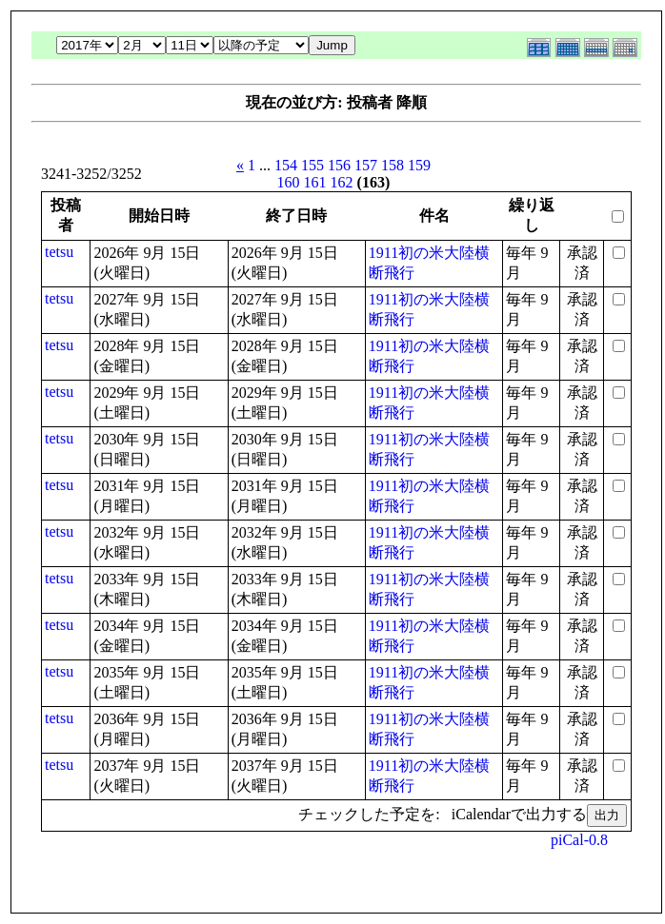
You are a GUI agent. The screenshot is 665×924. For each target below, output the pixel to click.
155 (312, 165)
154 (285, 165)
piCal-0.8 (579, 840)
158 (392, 165)
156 (339, 165)
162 (342, 182)
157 (365, 165)
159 (419, 165)
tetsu (59, 252)
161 (315, 182)
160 (288, 182)
